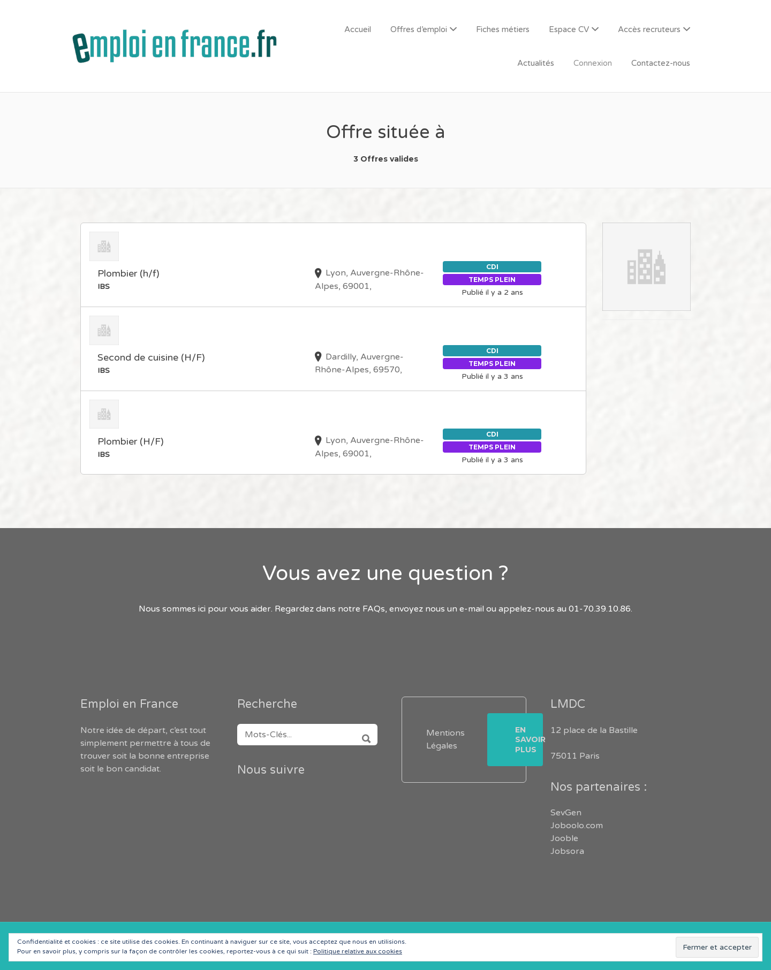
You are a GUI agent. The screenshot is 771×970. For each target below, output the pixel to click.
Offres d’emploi (418, 29)
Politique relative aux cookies (357, 951)
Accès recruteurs (649, 29)
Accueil (357, 29)
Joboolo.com (576, 825)
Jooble (564, 838)
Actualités (535, 63)
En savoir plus (529, 739)
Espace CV (569, 29)
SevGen (565, 812)
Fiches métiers (503, 29)
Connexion (592, 63)
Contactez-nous (660, 63)
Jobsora (567, 851)
